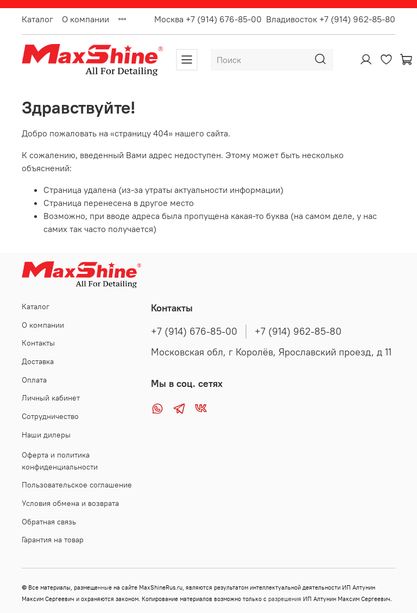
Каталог (37, 19)
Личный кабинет (51, 398)
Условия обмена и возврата (70, 503)
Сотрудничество (50, 416)
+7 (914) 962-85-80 (298, 331)
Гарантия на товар (53, 540)
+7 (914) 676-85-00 (194, 331)
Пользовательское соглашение (77, 485)
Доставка (38, 361)
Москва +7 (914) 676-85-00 (208, 19)
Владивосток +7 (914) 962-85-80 (330, 19)
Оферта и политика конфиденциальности (60, 461)
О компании (85, 19)
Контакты (38, 343)
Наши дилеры (46, 435)
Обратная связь (49, 522)
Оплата (34, 380)
